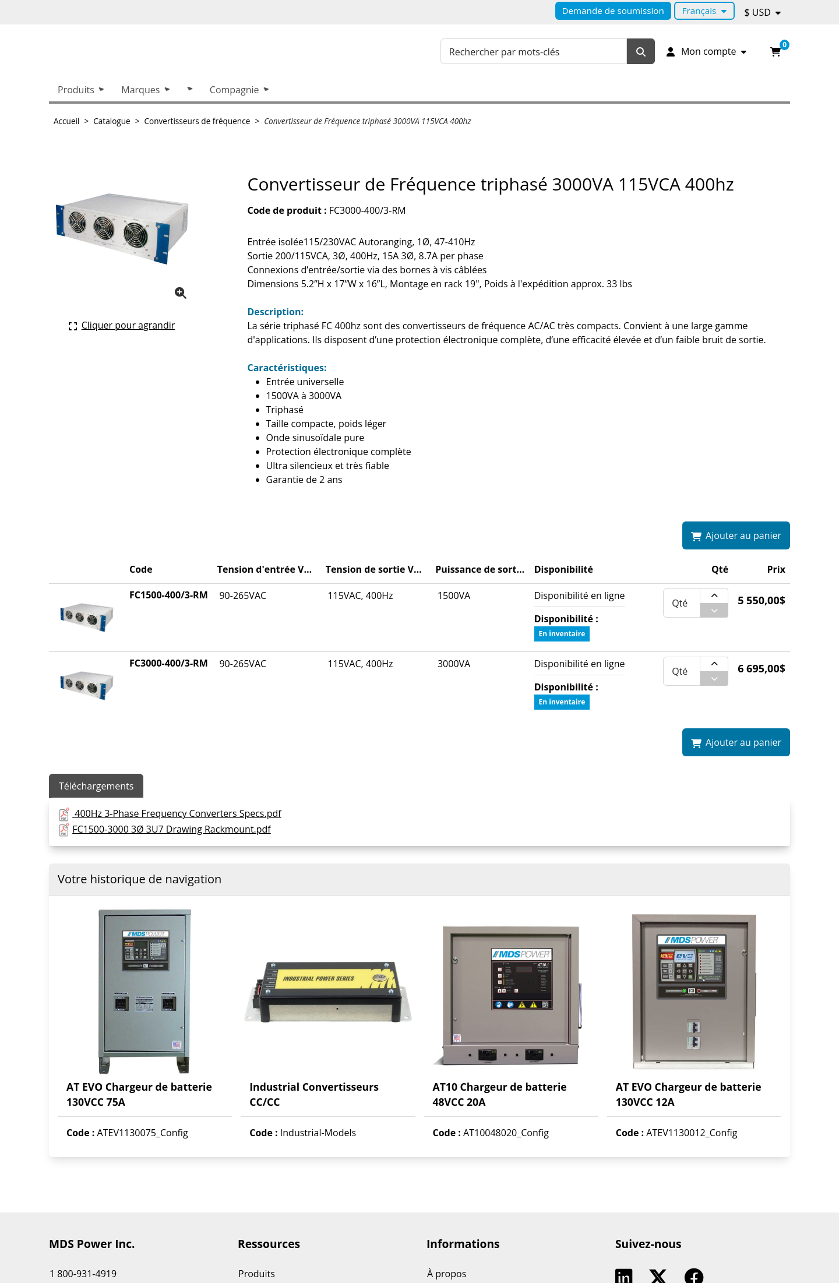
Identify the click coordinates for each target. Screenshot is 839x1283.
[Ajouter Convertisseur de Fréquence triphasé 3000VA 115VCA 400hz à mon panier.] (736, 535)
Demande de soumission (613, 10)
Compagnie (234, 89)
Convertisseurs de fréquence (197, 120)
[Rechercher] (641, 51)
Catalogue (111, 120)
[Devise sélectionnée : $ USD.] (763, 12)
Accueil (66, 120)
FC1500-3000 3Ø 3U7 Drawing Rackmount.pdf (171, 829)
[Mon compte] (705, 51)
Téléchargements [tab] (96, 786)
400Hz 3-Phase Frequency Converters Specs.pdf (178, 813)
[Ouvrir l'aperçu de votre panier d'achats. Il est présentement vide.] (775, 51)
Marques (140, 89)
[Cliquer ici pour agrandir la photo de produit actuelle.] (121, 325)
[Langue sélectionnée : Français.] (704, 11)
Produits (76, 89)
